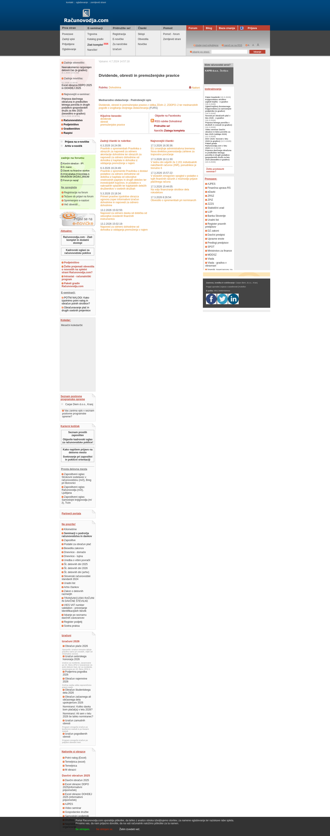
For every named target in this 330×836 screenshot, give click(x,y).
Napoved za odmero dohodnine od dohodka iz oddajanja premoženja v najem (124, 228)
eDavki (210, 191)
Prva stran (69, 27)
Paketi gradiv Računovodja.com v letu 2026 (216, 145)
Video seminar (72, 808)
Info (215, 291)
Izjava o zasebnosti (229, 287)
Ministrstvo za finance (218, 250)
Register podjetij (72, 621)
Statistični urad (214, 207)
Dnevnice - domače (74, 552)
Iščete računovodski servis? (217, 65)
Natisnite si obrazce (73, 751)
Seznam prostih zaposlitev (77, 434)
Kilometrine (69, 529)
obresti (104, 121)
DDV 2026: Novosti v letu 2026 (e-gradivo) (216, 140)
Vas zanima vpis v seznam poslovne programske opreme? (78, 413)
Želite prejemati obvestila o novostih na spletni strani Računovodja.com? (78, 269)
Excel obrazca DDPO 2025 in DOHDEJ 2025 (77, 87)
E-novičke (118, 39)
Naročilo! (92, 49)
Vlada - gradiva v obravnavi (215, 264)
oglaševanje (82, 2)
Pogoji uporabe (212, 287)
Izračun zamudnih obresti (74, 722)
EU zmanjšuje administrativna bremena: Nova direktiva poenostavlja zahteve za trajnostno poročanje (173, 151)
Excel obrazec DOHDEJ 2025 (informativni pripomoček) (77, 797)
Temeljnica (70, 765)
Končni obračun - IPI (73, 163)
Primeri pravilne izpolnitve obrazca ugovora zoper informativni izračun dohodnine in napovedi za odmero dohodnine (119, 201)
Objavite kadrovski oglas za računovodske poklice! (77, 441)
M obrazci (69, 769)
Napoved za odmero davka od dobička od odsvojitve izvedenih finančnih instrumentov (123, 216)
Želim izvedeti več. (129, 829)
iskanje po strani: (200, 51)
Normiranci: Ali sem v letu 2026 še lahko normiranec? (78, 715)
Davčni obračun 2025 (76, 780)
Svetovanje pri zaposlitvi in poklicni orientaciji (77, 458)
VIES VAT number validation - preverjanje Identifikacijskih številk (74, 608)
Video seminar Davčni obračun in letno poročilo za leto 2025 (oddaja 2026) (217, 131)
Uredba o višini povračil (76, 560)
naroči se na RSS (232, 45)
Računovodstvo (71, 120)
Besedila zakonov (73, 548)
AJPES (68, 804)
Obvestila (143, 39)
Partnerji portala (71, 513)
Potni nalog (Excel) (74, 757)
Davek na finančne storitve (76, 170)
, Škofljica (216, 70)
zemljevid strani (98, 2)
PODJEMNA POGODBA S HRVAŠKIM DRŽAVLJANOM (75, 175)
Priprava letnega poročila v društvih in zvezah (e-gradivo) (218, 123)
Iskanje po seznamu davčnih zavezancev (74, 616)
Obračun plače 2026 (75, 646)
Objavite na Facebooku (168, 115)
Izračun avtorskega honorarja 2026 (74, 658)
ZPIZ (209, 199)
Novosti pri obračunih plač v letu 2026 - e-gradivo (217, 116)
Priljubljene (68, 44)
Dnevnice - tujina (72, 556)
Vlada (209, 258)
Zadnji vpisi (68, 39)
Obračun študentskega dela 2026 (76, 691)
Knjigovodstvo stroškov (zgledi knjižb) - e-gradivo (216, 100)
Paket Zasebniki (212, 97)
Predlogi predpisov (217, 242)
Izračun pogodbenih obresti (75, 735)
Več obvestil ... (71, 204)
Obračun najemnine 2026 (75, 680)
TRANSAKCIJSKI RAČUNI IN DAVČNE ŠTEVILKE (78, 599)
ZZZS (209, 203)
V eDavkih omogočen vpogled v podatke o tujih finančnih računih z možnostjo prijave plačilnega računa (174, 178)
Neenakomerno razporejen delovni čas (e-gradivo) (77, 69)
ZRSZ (209, 195)
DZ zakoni (212, 230)
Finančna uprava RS (218, 187)
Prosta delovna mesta (74, 469)
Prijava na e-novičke (77, 141)
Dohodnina (115, 87)
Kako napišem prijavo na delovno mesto (77, 451)
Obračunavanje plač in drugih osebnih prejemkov (76, 309)
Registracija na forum (75, 192)
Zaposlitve (69, 540)
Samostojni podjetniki (76, 816)
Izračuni (117, 49)
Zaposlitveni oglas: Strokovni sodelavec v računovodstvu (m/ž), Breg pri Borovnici (76, 478)
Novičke (142, 44)
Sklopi (141, 34)
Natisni (196, 87)
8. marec (67, 167)
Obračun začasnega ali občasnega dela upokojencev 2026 (77, 699)
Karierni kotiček (70, 426)
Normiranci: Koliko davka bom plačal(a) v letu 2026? (77, 708)
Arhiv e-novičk (73, 146)
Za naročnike (120, 44)
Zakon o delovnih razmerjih (72, 593)
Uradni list (68, 583)
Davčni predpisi (215, 234)
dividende (105, 118)
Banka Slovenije (215, 215)
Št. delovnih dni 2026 (75, 568)
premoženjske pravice (112, 124)
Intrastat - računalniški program (76, 278)
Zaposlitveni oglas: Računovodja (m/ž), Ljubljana (73, 490)
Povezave (67, 34)
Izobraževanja (213, 89)
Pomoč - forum (171, 34)
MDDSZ (211, 254)
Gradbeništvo (70, 128)
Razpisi (66, 132)
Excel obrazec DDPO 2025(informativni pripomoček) (76, 787)
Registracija (119, 34)
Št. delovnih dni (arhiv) (75, 572)
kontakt (69, 2)
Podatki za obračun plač (76, 544)
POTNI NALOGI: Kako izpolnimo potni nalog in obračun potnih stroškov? (76, 300)
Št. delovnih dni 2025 (75, 564)
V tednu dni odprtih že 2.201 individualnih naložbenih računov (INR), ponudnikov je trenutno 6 (174, 165)
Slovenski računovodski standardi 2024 (76, 578)
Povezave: (211, 178)
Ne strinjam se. (104, 829)
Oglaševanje (69, 49)
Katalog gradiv (95, 39)
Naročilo (169, 130)
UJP (208, 211)
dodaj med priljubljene (206, 45)
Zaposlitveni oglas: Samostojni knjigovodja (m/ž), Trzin (77, 499)
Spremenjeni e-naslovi (75, 200)
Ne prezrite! (69, 524)
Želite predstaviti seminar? (215, 170)
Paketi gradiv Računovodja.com (72, 285)
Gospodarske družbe (76, 812)
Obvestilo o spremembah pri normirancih (173, 200)
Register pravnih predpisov (215, 225)
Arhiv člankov (70, 587)
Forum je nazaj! (71, 180)
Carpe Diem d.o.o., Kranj (77, 404)
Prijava (249, 28)
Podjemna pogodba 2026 (75, 673)
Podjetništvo (70, 124)
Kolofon (242, 287)
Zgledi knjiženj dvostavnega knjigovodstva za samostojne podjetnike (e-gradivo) (218, 108)
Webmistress (224, 291)
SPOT (209, 246)
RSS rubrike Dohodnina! (168, 121)
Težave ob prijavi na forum (77, 196)
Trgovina (92, 34)
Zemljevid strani (172, 39)
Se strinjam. (83, 829)
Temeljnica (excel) (74, 761)
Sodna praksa (71, 625)
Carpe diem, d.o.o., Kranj (247, 283)
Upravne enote (214, 238)
